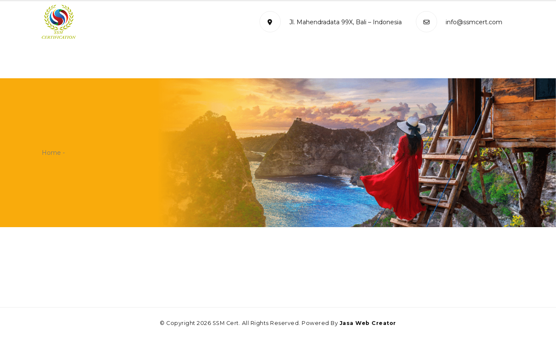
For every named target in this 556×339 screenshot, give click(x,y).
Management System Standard (200, 61)
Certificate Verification (392, 61)
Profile (120, 61)
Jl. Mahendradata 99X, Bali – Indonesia (330, 22)
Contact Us (465, 61)
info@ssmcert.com (459, 22)
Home (84, 61)
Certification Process (304, 61)
